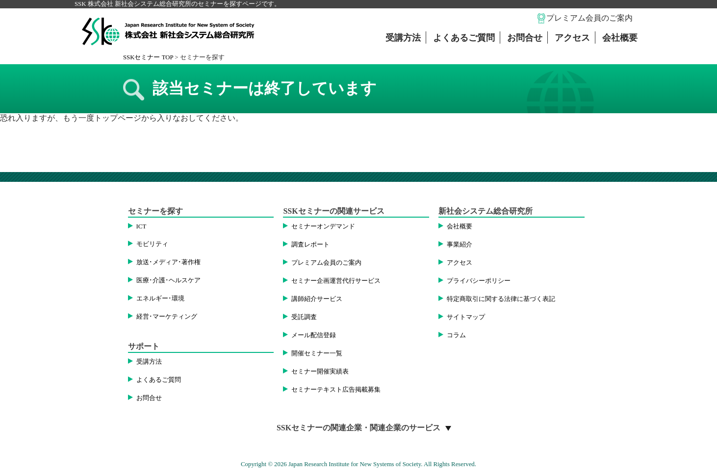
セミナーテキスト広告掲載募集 (336, 389)
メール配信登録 (313, 335)
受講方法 (403, 38)
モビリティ (152, 244)
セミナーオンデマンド (323, 226)
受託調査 (304, 317)
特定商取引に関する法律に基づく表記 (501, 299)
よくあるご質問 (464, 38)
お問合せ (524, 38)
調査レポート (310, 244)
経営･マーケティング (166, 316)
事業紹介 (459, 244)
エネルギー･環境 (160, 298)
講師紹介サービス (316, 299)
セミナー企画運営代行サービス (336, 280)
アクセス (572, 38)
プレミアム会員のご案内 (589, 18)
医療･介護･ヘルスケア (168, 280)
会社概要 (620, 38)
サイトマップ (466, 317)
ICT (141, 226)
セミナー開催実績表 (320, 371)
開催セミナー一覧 (316, 353)
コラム (456, 335)
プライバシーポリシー (479, 280)
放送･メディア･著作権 (168, 262)
